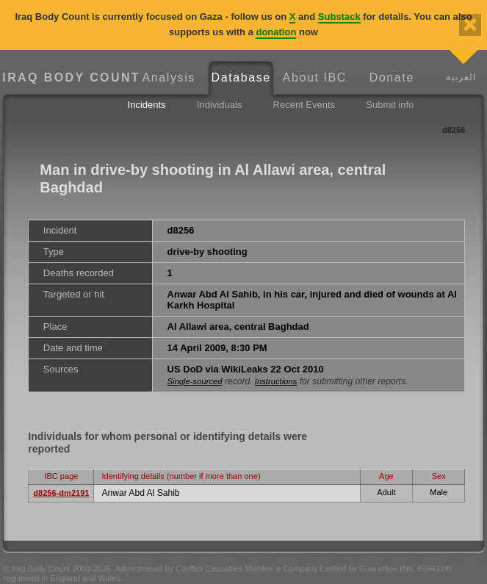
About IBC (315, 77)
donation (276, 31)
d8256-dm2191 (61, 493)
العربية (461, 77)
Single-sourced (195, 381)
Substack (339, 16)
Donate (391, 77)
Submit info (390, 104)
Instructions (276, 381)
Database (241, 77)
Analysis (169, 77)
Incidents (147, 104)
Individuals (219, 104)
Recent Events (304, 104)
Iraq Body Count (67, 77)
